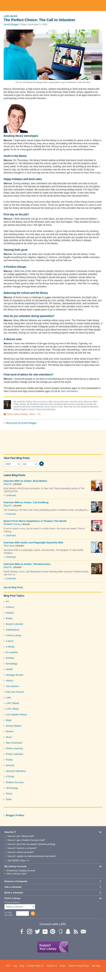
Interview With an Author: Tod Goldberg (26, 502)
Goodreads (60, 931)
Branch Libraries (14, 624)
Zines (9, 799)
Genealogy (11, 663)
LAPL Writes (12, 708)
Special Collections (16, 771)
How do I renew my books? (20, 852)
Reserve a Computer (15, 881)
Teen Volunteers (69, 391)
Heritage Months (14, 675)
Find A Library (12, 898)
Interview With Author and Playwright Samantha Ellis (33, 542)
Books (9, 618)
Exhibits (10, 658)
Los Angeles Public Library (53, 5)
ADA (8, 966)
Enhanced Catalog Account (21, 870)
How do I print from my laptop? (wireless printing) (31, 844)
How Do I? (10, 832)
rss (75, 931)
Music (9, 737)
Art (7, 601)
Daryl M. (8, 484)
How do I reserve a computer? (22, 848)
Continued (11, 495)
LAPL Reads (12, 703)
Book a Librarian (13, 892)
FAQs (62, 966)
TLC (39, 414)
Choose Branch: (12, 902)
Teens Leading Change (17, 414)
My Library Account (15, 866)
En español (12, 652)
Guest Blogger (11, 24)
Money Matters (14, 725)
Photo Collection (14, 754)
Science (10, 765)
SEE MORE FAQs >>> (18, 860)
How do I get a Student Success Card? (26, 840)
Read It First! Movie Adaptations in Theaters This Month (35, 521)
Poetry (9, 759)
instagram (29, 931)
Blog (22, 966)
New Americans (14, 742)
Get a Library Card (16, 873)
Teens (32, 414)
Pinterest (52, 931)
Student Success (15, 782)
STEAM (10, 776)
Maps (9, 720)
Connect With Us (35, 966)
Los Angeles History (16, 714)
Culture (10, 641)
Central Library (13, 635)
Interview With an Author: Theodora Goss (27, 564)
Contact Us (51, 966)
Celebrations (12, 629)
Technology (12, 788)
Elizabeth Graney (12, 524)
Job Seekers (12, 686)
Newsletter (83, 931)
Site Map (96, 966)
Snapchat (68, 931)
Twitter (37, 931)
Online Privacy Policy (78, 966)
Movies (9, 731)
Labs (8, 697)
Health (9, 669)
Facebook (22, 931)
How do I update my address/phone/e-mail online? (31, 856)
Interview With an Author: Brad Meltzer (25, 481)
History (9, 680)
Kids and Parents (15, 691)
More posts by (21, 423)
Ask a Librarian (13, 887)
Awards (10, 612)
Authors (10, 607)
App (15, 966)
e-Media (10, 646)
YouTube (45, 931)
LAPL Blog (10, 16)
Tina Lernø (9, 545)
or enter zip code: (8, 913)
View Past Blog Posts (17, 458)
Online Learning (14, 748)
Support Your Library (53, 947)
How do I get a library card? (20, 836)
